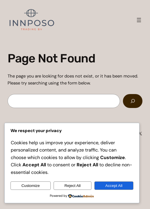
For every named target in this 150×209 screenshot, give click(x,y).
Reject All (72, 185)
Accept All (114, 185)
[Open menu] (138, 20)
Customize (30, 185)
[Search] (132, 101)
